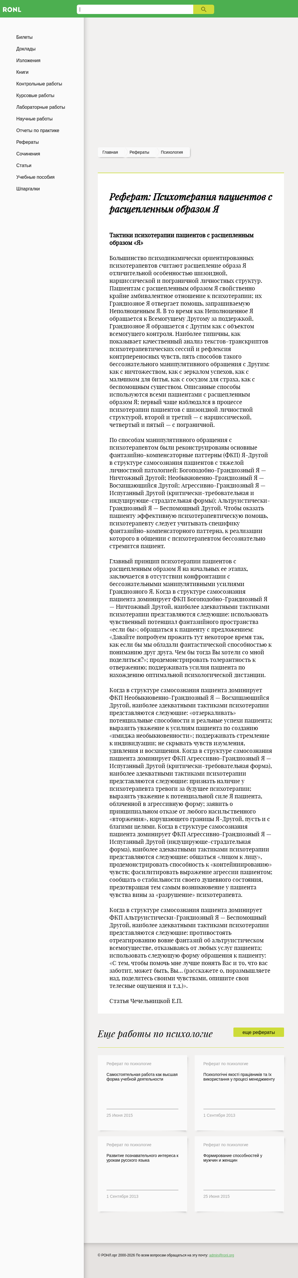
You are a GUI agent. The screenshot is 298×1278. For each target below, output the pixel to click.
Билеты (24, 37)
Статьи (23, 165)
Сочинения (28, 153)
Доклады (26, 48)
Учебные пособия (35, 177)
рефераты (139, 152)
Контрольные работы (39, 83)
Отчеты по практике (37, 130)
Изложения (28, 60)
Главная (110, 152)
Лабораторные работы (40, 107)
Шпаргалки (28, 188)
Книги (22, 72)
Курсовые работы (35, 95)
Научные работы (34, 118)
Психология (172, 152)
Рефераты (27, 142)
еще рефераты (258, 1032)
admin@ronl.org (221, 1255)
